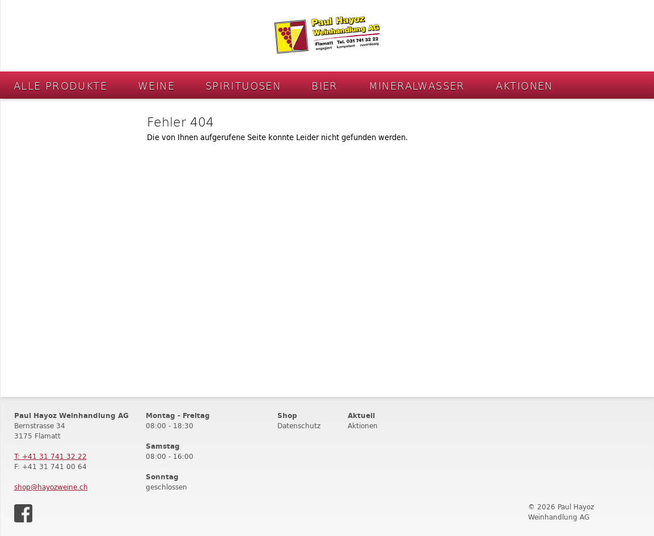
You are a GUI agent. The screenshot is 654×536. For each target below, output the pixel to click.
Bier (324, 85)
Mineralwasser (417, 85)
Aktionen (524, 85)
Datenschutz (298, 425)
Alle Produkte (60, 85)
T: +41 (50, 456)
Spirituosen (243, 85)
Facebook (23, 513)
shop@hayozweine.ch (51, 487)
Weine (156, 85)
